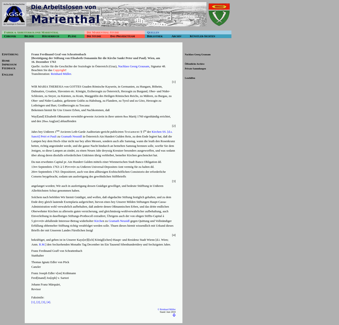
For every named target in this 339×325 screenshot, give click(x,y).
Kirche (98, 221)
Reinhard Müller (61, 74)
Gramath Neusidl (71, 136)
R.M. (42, 244)
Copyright (59, 70)
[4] (48, 302)
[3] (43, 302)
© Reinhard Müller (167, 309)
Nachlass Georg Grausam (133, 66)
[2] (38, 302)
